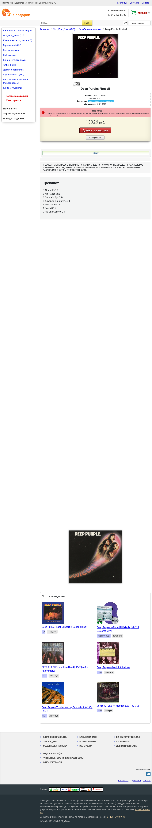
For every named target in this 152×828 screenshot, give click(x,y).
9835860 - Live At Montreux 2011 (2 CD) (118, 705)
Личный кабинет (138, 23)
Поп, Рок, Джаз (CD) (13, 35)
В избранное (95, 138)
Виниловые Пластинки (55, 737)
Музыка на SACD (12, 45)
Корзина (144, 12)
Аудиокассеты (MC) (13, 74)
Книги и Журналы (12, 87)
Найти (87, 23)
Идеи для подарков (13, 118)
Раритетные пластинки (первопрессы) (15, 81)
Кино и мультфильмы (14, 60)
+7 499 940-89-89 (117, 10)
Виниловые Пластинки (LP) (17, 30)
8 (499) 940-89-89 (116, 817)
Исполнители (10, 108)
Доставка (134, 3)
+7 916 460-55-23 (117, 15)
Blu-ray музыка (11, 50)
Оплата (145, 3)
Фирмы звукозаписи (14, 113)
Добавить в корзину (95, 130)
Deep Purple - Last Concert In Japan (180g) (64, 627)
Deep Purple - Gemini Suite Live (113, 667)
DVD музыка (9, 55)
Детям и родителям (13, 69)
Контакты (122, 3)
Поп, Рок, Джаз (50, 741)
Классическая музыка (55, 746)
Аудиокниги (9, 65)
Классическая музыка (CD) (17, 40)
